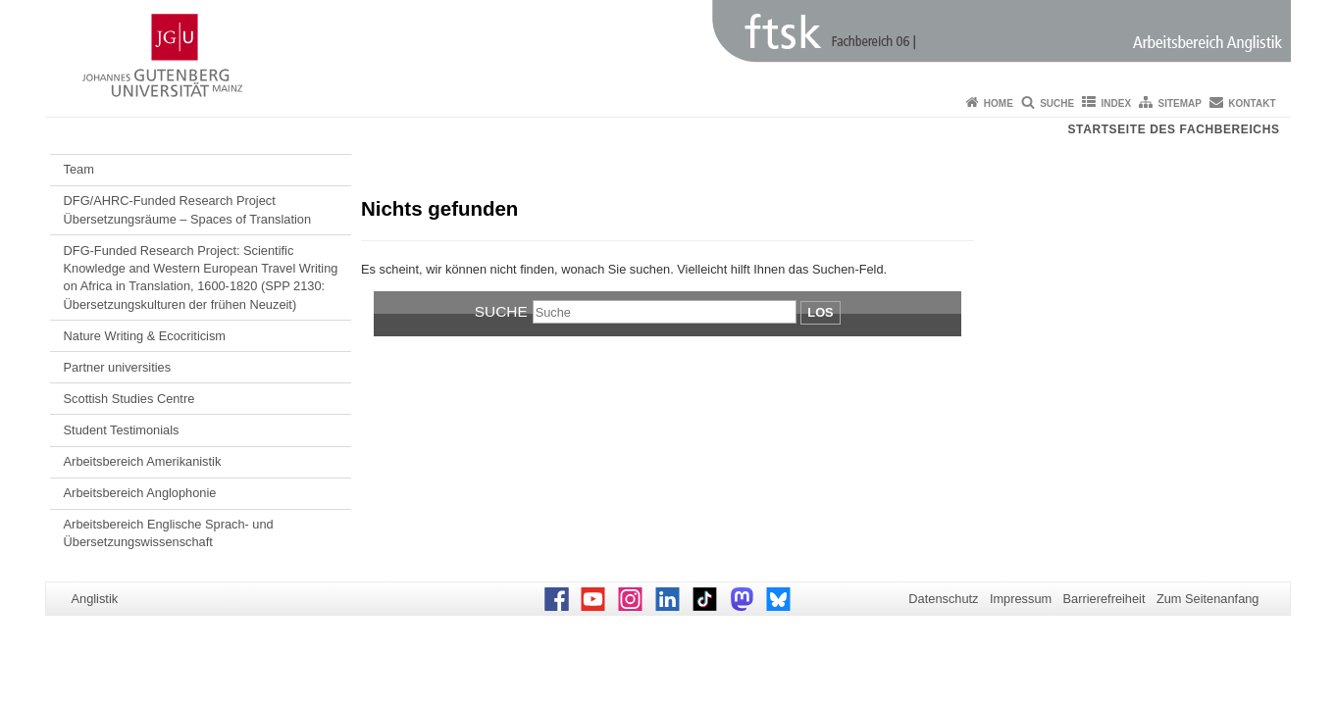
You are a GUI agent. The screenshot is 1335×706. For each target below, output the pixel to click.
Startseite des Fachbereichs (1174, 129)
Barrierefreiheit (1104, 598)
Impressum (1021, 598)
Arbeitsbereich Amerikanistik (143, 461)
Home (998, 103)
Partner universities (118, 367)
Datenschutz (943, 598)
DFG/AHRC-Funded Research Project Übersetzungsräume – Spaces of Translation (188, 209)
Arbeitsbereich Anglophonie (140, 492)
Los (820, 312)
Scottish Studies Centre (129, 398)
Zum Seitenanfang (1207, 598)
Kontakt (1251, 103)
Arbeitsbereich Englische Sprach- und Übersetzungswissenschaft (169, 533)
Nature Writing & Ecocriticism (145, 335)
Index (1117, 103)
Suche (1057, 103)
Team (79, 169)
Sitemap (1180, 103)
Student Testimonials (122, 430)
